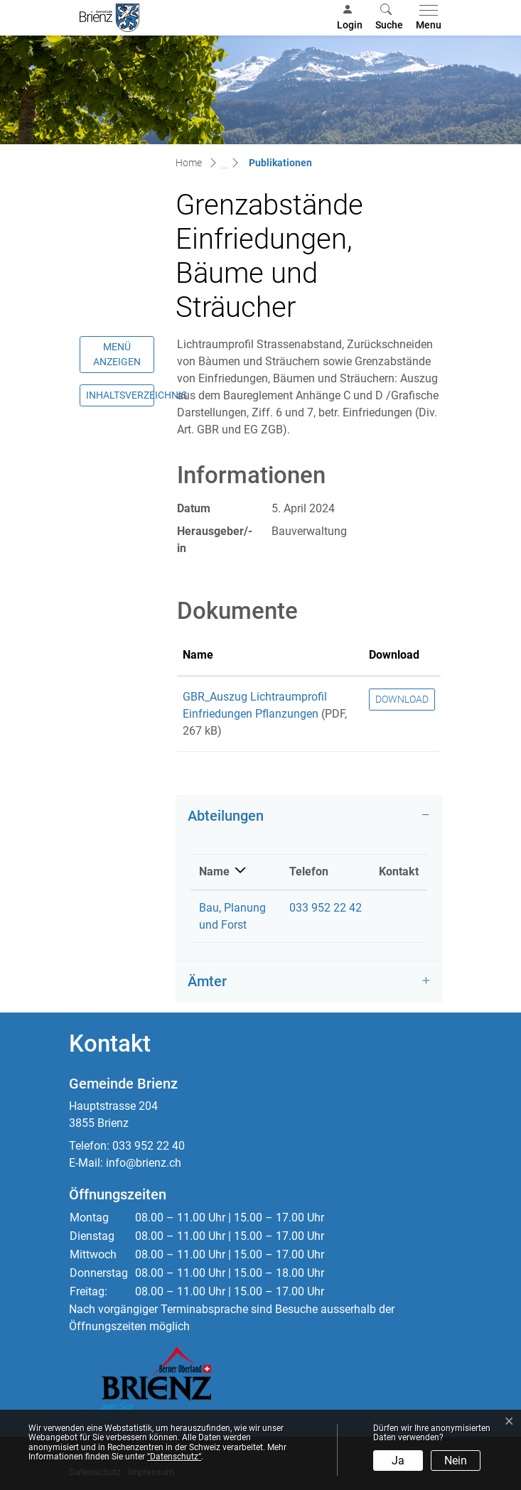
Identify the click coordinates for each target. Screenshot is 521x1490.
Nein (455, 1460)
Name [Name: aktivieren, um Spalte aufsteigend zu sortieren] (198, 655)
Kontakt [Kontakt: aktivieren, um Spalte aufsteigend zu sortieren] (399, 871)
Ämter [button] (207, 981)
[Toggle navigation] (425, 18)
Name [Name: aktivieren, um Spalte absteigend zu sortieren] (214, 871)
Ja (398, 1460)
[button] (389, 18)
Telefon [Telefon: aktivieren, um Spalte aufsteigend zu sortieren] (308, 871)
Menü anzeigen (117, 354)
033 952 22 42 (325, 907)
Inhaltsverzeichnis (120, 395)
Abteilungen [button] (226, 815)
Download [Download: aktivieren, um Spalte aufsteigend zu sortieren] (394, 655)
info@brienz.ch (143, 1163)
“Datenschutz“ (174, 1457)
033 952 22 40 (148, 1145)
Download (402, 699)
